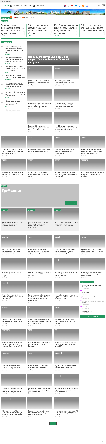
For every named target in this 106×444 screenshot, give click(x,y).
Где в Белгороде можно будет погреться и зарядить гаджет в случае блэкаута (65, 151)
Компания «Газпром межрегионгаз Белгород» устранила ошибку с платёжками (92, 174)
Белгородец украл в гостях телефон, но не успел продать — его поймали (15, 68)
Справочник (26, 6)
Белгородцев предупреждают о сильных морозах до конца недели (38, 367)
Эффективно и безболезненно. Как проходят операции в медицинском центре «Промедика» (38, 224)
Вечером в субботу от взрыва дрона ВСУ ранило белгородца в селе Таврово (15, 94)
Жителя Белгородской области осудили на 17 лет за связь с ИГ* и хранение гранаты (66, 296)
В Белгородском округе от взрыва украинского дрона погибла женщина (92, 28)
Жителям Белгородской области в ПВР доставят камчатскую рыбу (13, 173)
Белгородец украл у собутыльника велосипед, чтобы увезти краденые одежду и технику (39, 105)
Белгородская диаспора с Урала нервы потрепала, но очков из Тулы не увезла (14, 59)
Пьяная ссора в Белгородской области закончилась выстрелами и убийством (92, 251)
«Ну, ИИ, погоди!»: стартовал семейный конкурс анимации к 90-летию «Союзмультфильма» (66, 127)
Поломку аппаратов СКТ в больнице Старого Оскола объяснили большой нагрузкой (48, 59)
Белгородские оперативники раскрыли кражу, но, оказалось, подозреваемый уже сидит (38, 251)
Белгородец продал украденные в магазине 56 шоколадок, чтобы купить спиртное (66, 274)
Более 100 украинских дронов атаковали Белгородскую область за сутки (13, 274)
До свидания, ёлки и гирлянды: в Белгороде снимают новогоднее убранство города (39, 390)
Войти (104, 5)
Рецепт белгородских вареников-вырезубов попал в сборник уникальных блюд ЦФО (66, 251)
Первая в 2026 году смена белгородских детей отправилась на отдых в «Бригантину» (39, 127)
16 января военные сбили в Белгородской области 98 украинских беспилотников (64, 105)
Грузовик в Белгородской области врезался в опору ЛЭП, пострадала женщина (39, 274)
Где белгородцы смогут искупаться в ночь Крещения (15, 76)
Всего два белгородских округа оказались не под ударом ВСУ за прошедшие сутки (14, 49)
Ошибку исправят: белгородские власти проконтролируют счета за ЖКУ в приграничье (39, 321)
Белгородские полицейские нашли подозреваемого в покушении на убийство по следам (66, 390)
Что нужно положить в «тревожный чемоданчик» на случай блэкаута (64, 82)
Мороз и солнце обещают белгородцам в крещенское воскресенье (14, 103)
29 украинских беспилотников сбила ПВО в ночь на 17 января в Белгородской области (12, 151)
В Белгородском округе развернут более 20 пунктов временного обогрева (39, 29)
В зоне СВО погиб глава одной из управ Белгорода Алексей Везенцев (39, 344)
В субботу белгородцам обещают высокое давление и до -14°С (39, 150)
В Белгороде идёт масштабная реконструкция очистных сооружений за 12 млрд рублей (12, 344)
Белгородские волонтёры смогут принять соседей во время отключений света (14, 84)
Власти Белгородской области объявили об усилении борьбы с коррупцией (12, 296)
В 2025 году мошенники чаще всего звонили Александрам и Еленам (65, 321)
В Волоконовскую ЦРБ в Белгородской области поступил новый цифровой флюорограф (12, 412)
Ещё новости (53, 423)
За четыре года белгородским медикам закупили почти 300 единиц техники (12, 29)
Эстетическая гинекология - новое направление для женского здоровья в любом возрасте (66, 224)
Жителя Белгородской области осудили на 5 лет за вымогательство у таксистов (12, 390)
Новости (14, 6)
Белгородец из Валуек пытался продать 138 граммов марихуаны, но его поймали (92, 274)
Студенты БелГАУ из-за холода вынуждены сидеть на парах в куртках (12, 321)
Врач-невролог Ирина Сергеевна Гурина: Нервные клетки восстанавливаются (12, 224)
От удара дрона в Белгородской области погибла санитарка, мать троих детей (66, 174)
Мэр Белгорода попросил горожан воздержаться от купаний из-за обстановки (66, 29)
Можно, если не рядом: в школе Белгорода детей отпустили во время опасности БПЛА (91, 151)
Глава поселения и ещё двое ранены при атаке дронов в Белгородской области (11, 367)
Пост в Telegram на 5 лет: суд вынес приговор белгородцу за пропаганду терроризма (12, 251)
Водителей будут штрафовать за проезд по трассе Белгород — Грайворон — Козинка (38, 412)
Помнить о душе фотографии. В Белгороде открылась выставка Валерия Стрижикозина (38, 82)
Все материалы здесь (71, 203)
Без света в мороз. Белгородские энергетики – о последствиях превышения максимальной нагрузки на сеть (39, 297)
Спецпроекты (8, 1)
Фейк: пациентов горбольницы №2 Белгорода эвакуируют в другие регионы (66, 412)
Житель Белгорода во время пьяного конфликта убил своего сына (38, 174)
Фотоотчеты (39, 6)
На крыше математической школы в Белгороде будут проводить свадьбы (66, 367)
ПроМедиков (11, 190)
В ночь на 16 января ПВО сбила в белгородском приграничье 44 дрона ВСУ (65, 344)
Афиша (3, 1)
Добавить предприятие (93, 316)
